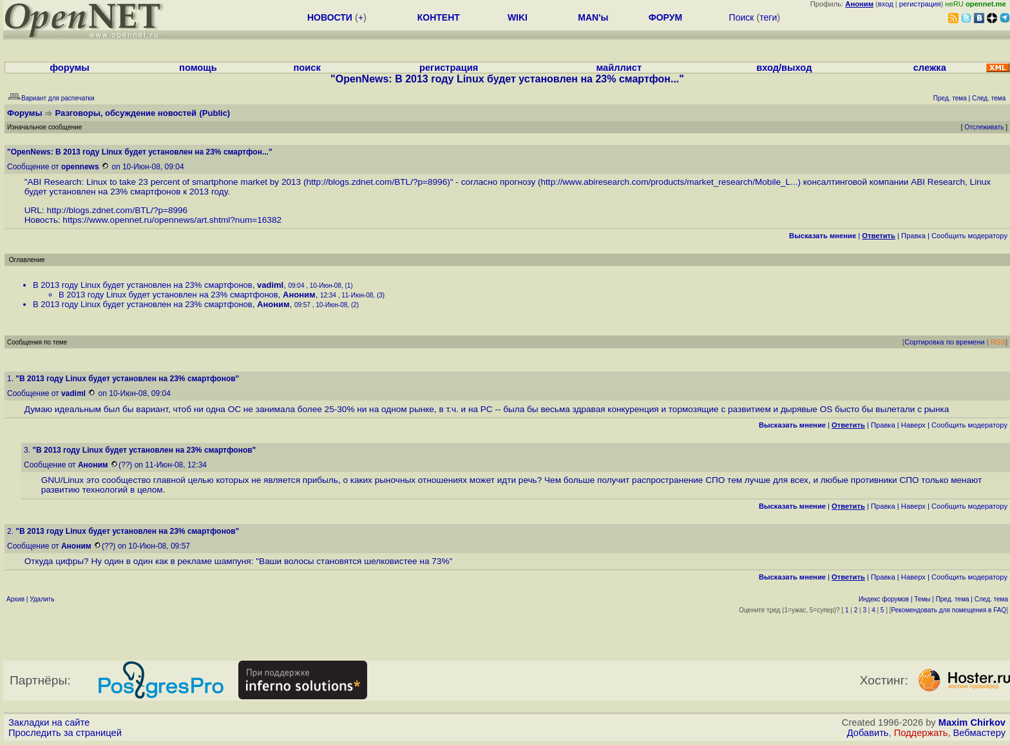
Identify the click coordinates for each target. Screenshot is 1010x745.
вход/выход (784, 67)
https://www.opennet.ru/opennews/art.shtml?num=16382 (171, 220)
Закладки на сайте (49, 722)
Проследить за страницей (65, 733)
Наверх (913, 425)
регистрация (920, 4)
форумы (70, 67)
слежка (929, 67)
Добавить (868, 733)
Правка (913, 236)
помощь (198, 67)
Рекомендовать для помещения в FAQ (949, 610)
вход (885, 4)
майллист (619, 67)
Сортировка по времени (944, 342)
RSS (998, 342)
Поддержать (921, 733)
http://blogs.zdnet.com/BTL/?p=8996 (376, 182)
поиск (307, 67)
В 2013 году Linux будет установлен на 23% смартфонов (142, 285)
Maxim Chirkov (972, 722)
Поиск (741, 17)
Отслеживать (984, 127)
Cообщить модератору (969, 236)
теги (768, 17)
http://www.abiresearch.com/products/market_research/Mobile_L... (669, 182)
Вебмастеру (979, 733)
